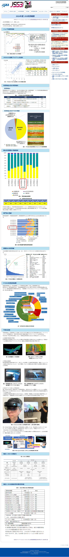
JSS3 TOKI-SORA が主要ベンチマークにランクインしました (59, 20)
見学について (55, 64)
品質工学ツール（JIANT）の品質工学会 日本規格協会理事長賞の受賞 (59, 59)
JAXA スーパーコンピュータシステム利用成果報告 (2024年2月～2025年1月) (59, 35)
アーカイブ (64, 11)
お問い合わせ (56, 68)
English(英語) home (56, 24)
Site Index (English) (57, 74)
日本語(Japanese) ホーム (57, 27)
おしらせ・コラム (43, 11)
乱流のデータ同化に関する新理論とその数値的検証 (59, 56)
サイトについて (55, 66)
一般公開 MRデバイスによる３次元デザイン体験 (60, 17)
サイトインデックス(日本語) (58, 72)
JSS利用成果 (21, 11)
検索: (52, 7)
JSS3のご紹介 (12, 11)
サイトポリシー (56, 70)
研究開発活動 (34, 11)
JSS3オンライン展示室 (54, 11)
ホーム (5, 11)
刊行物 (27, 11)
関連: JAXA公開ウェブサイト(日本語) (60, 76)
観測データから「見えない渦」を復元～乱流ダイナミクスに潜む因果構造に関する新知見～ (59, 52)
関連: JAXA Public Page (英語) (59, 78)
